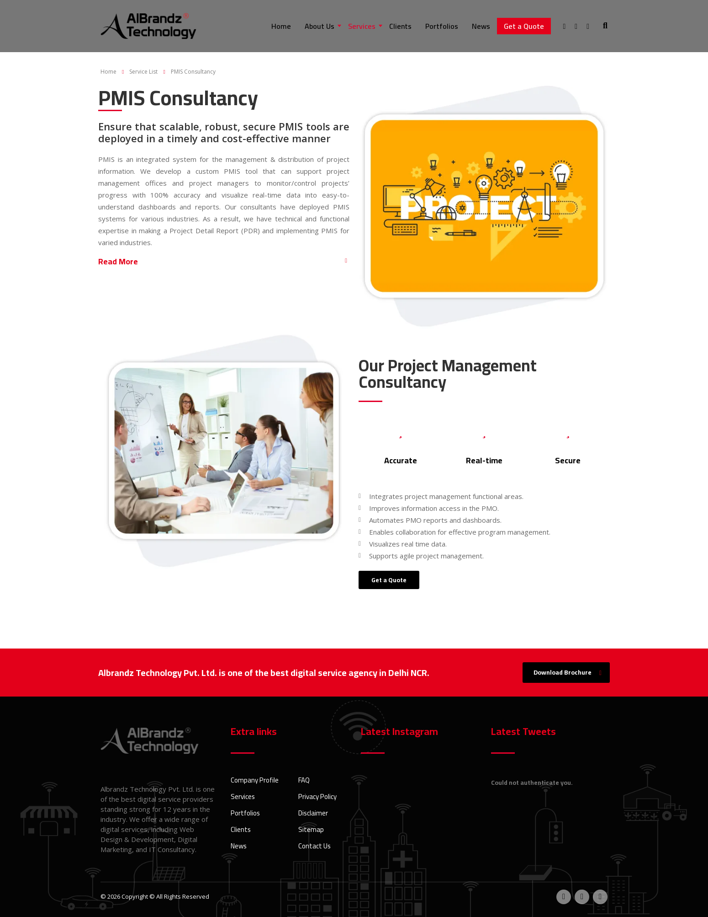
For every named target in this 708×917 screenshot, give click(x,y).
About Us (319, 26)
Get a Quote (524, 26)
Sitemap (311, 829)
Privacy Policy (317, 796)
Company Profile (255, 780)
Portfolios (441, 26)
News (481, 26)
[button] (223, 265)
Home (281, 26)
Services (361, 26)
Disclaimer (313, 813)
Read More (118, 261)
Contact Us (314, 846)
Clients (400, 26)
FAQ (304, 780)
